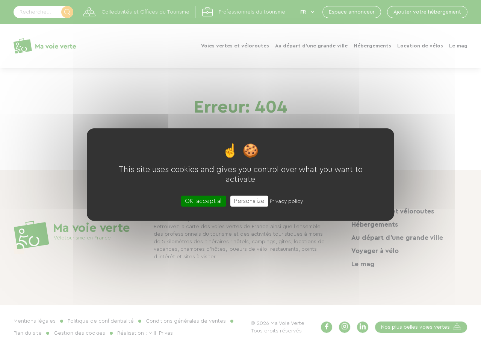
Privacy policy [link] (286, 201)
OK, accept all (203, 201)
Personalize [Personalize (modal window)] (249, 201)
